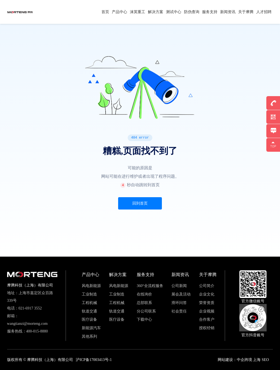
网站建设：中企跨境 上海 (239, 360)
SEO (265, 360)
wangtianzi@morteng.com (27, 324)
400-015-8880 (37, 331)
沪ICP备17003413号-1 (94, 360)
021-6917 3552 (30, 308)
